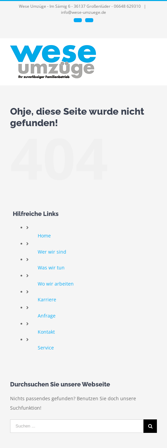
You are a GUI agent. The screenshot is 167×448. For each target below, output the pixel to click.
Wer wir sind (52, 252)
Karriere (47, 299)
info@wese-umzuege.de (83, 12)
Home (44, 235)
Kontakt (46, 332)
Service (46, 347)
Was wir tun (51, 267)
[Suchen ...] (76, 426)
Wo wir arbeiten (56, 284)
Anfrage (47, 315)
